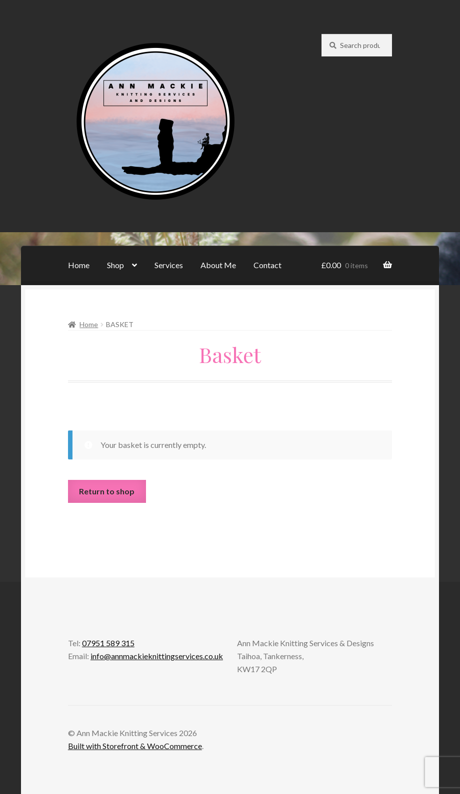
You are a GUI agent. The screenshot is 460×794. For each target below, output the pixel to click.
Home (79, 265)
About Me (218, 265)
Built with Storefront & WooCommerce (135, 746)
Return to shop (106, 491)
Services (168, 265)
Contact (268, 265)
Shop (115, 265)
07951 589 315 (108, 643)
